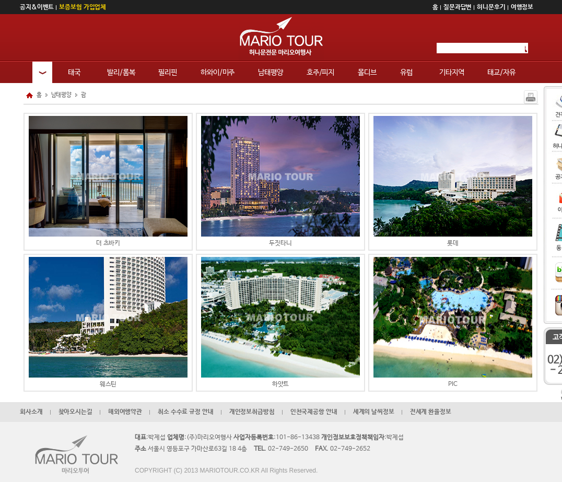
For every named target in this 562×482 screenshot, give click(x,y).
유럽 (406, 72)
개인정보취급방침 (252, 412)
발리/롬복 (121, 72)
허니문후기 (491, 7)
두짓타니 (280, 181)
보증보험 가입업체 (82, 7)
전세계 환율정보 (430, 412)
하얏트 (280, 322)
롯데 (452, 181)
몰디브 (367, 72)
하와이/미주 (218, 72)
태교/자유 (501, 72)
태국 (74, 72)
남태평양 (270, 72)
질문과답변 (457, 7)
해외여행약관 (125, 412)
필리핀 (167, 72)
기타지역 (451, 72)
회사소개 (31, 412)
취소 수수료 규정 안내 (186, 412)
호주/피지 (320, 72)
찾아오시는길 (75, 412)
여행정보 (522, 7)
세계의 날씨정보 (373, 412)
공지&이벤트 (37, 7)
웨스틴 (108, 322)
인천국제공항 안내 (313, 412)
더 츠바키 (108, 181)
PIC (452, 322)
